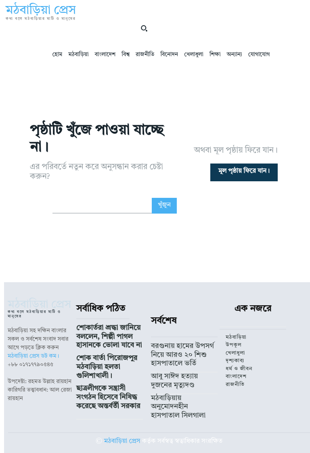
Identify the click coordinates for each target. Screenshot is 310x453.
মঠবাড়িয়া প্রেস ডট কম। (33, 356)
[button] (144, 28)
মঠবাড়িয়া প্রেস (122, 430)
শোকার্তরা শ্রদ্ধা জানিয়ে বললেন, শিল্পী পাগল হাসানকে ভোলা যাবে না (108, 334)
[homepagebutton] (244, 172)
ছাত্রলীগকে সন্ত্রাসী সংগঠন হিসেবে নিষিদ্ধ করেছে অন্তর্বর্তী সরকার (108, 378)
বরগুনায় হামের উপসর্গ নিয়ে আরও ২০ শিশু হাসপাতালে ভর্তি (181, 352)
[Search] (164, 206)
